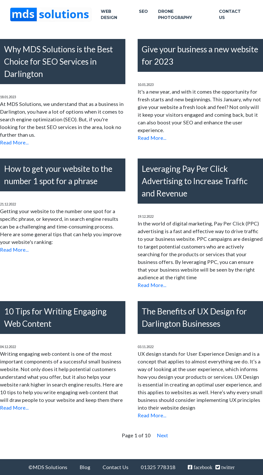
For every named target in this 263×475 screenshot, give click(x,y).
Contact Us (230, 16)
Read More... (14, 142)
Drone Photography (175, 16)
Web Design (109, 16)
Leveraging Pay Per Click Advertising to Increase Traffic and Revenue (195, 181)
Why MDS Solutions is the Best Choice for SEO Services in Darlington (58, 61)
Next (162, 435)
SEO (143, 13)
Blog (85, 467)
